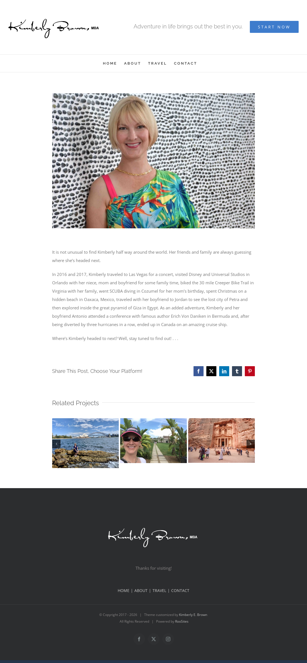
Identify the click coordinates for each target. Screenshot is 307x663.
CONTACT (180, 590)
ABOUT (141, 590)
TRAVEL (159, 590)
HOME (123, 590)
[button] (56, 444)
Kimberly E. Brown (193, 614)
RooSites (181, 621)
